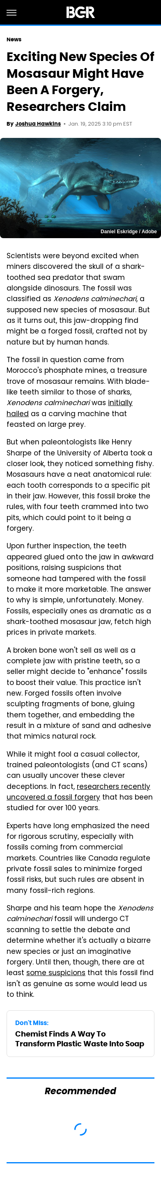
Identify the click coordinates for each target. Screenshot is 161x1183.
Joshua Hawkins (38, 123)
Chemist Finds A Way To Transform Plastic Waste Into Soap (79, 1038)
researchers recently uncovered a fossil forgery (78, 793)
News (14, 39)
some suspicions (55, 973)
